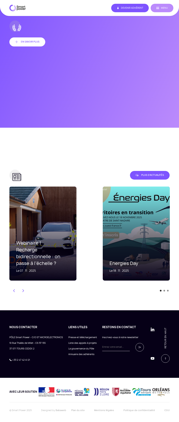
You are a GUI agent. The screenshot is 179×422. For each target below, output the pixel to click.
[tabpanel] (130, 234)
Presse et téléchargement (82, 337)
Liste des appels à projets (82, 343)
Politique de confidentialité (139, 410)
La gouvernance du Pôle (81, 349)
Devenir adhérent (130, 8)
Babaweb (61, 410)
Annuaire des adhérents (81, 354)
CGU (167, 410)
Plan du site (78, 410)
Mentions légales (104, 410)
